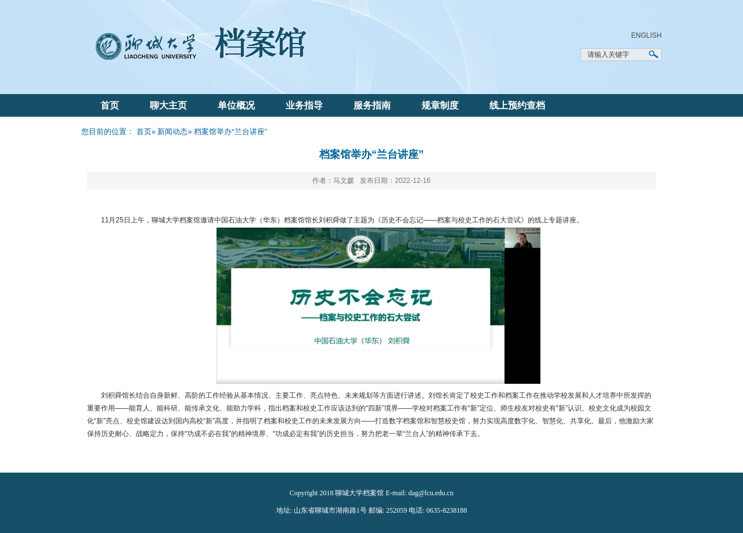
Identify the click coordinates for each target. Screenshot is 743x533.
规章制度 (440, 105)
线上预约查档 (517, 105)
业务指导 (304, 105)
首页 (109, 105)
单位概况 (236, 105)
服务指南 (372, 105)
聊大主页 (168, 105)
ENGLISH (646, 35)
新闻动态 (172, 131)
